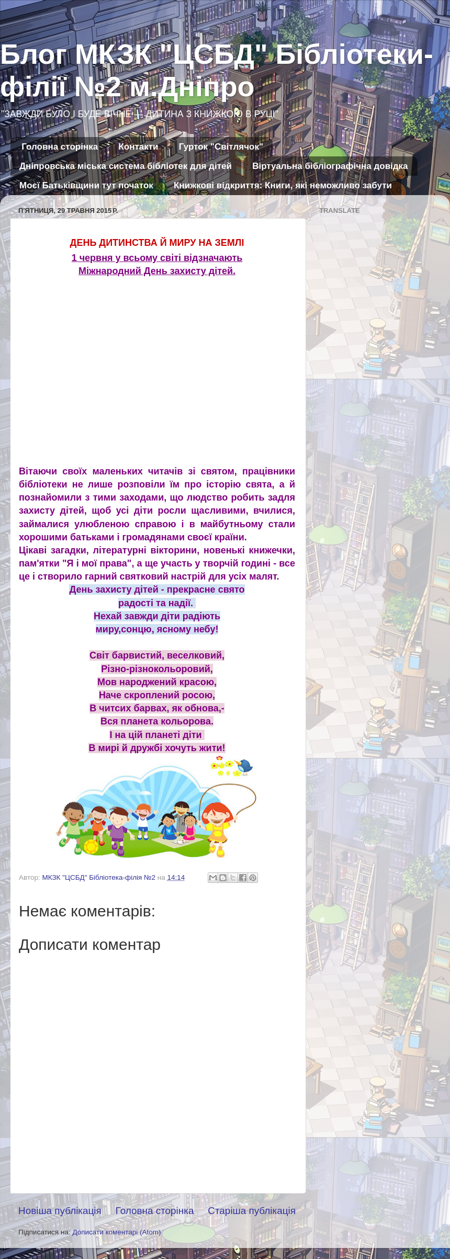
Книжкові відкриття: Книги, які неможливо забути (283, 185)
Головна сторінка (59, 147)
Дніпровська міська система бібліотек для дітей (125, 166)
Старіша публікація (252, 1210)
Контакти (138, 147)
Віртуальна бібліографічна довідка (330, 166)
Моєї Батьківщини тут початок (86, 185)
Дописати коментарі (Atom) (116, 1232)
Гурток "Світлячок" (221, 147)
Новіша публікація (60, 1210)
